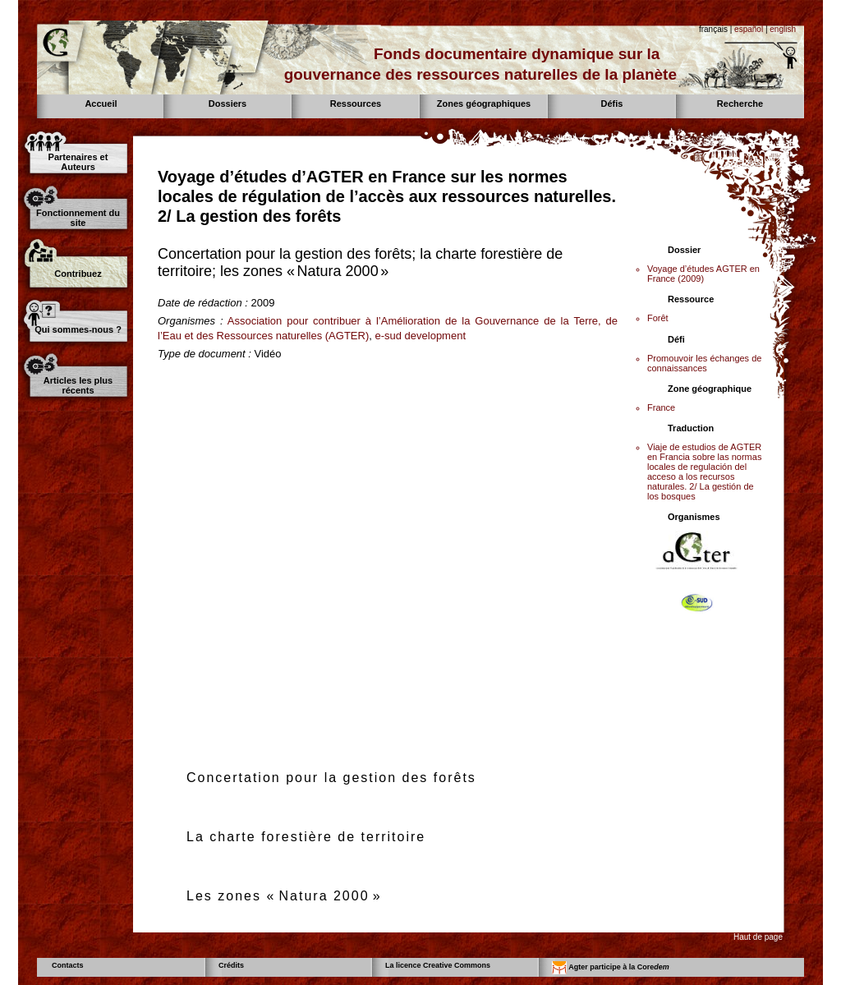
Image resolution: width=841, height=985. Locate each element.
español (748, 29)
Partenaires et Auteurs (78, 162)
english (783, 29)
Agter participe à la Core (610, 967)
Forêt (658, 318)
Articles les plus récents (78, 385)
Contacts (68, 965)
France (661, 407)
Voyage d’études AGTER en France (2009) (703, 273)
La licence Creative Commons (437, 965)
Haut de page (758, 936)
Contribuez (77, 273)
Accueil (101, 103)
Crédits (231, 965)
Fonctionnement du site (78, 218)
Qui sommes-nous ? (78, 329)
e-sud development (420, 335)
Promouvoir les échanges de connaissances (704, 363)
